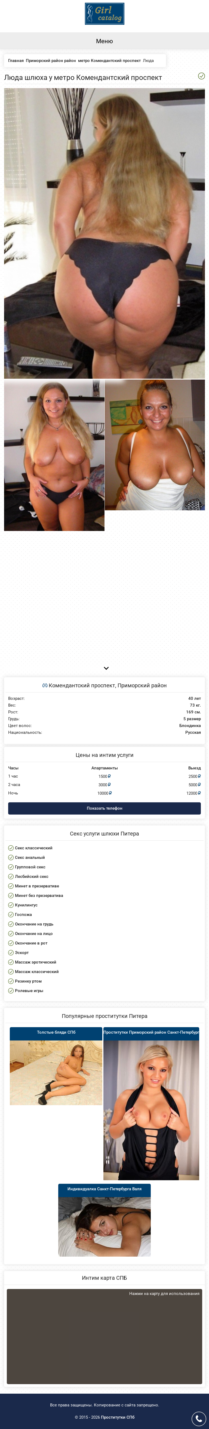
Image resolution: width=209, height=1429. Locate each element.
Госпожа (23, 914)
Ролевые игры (29, 990)
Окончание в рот (31, 943)
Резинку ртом (28, 981)
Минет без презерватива (39, 895)
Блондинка (190, 726)
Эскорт (22, 952)
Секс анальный (30, 857)
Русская (193, 733)
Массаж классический (37, 971)
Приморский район (142, 685)
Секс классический (34, 848)
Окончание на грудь (34, 924)
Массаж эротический (35, 962)
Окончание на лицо (34, 933)
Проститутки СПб (117, 1417)
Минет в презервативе (37, 886)
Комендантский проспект (82, 685)
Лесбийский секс (31, 876)
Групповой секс (30, 867)
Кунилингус (26, 905)
